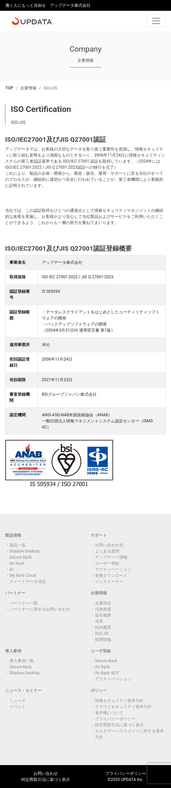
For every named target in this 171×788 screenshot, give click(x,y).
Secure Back (20, 557)
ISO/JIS (102, 633)
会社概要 (103, 615)
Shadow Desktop (24, 551)
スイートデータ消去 (27, 581)
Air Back (16, 563)
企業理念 (103, 603)
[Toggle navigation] (156, 21)
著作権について (109, 712)
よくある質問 (107, 551)
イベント (17, 706)
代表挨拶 (103, 609)
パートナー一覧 (23, 603)
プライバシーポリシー (115, 718)
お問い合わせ (45, 773)
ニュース (17, 700)
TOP (9, 88)
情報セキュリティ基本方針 (119, 700)
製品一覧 (17, 545)
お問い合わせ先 (109, 545)
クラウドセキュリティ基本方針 (123, 706)
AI (11, 569)
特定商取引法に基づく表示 (119, 725)
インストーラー (109, 581)
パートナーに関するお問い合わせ (39, 609)
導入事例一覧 (21, 660)
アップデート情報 (111, 557)
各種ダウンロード (111, 575)
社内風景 (103, 627)
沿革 (99, 621)
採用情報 (103, 639)
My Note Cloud (22, 575)
